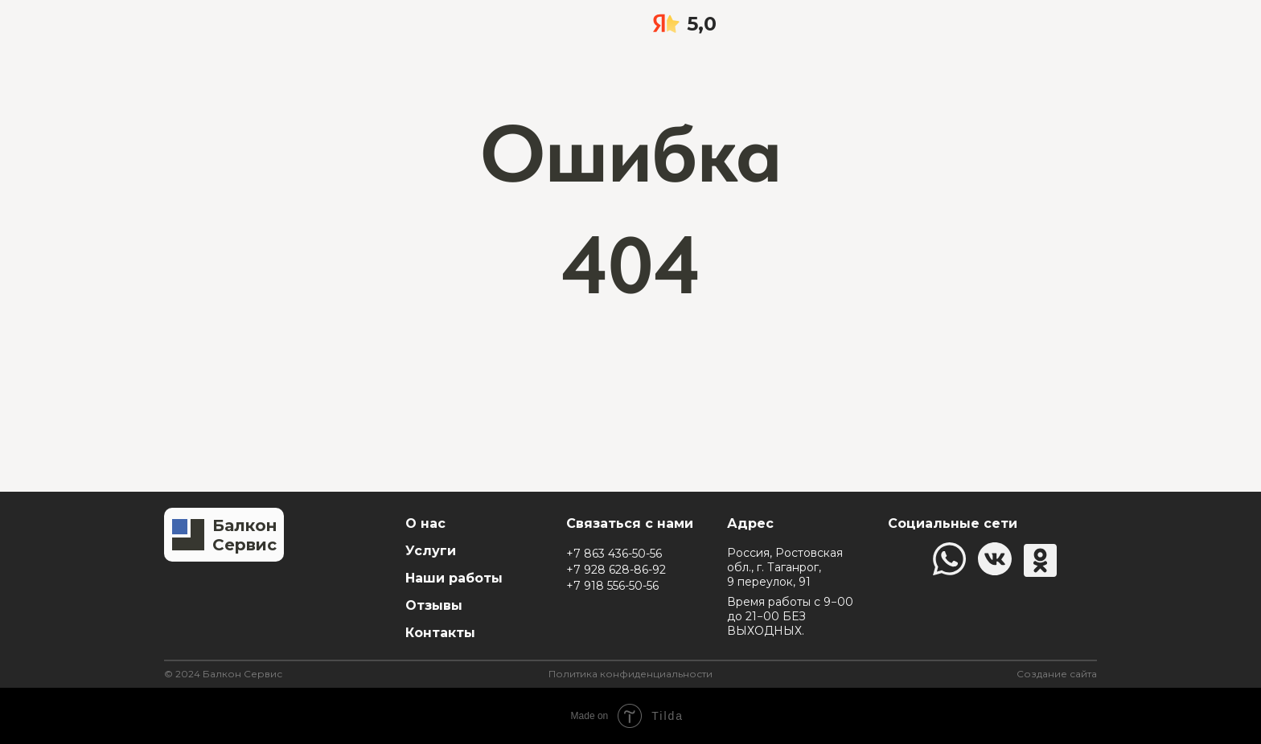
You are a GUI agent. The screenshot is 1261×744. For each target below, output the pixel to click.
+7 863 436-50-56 (614, 553)
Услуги (430, 550)
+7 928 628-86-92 (616, 569)
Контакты (440, 632)
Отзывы (433, 605)
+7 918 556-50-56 (612, 585)
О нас (425, 523)
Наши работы (454, 578)
